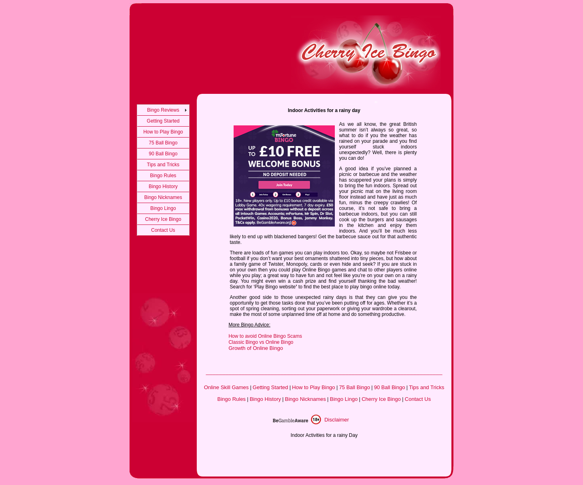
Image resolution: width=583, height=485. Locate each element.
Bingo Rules (163, 175)
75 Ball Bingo (163, 143)
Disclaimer (336, 420)
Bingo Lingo (163, 208)
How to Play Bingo (163, 132)
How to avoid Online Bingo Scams (265, 336)
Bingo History (163, 186)
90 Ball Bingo (163, 154)
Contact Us (163, 230)
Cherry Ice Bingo (163, 219)
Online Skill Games (226, 387)
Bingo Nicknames (163, 197)
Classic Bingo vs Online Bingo (260, 342)
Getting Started (163, 121)
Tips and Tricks (163, 164)
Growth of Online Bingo (255, 348)
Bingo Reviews (163, 110)
